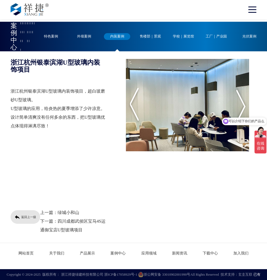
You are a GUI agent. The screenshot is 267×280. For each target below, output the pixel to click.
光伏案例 (249, 36)
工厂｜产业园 (216, 36)
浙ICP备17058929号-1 (120, 274)
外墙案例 (84, 36)
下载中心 (210, 253)
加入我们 (241, 253)
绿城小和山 (68, 212)
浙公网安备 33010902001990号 (164, 274)
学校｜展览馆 (183, 36)
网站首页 (26, 253)
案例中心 (118, 253)
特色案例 (51, 36)
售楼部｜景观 (150, 36)
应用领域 (149, 253)
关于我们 (56, 253)
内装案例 (117, 36)
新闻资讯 (179, 253)
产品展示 (87, 253)
